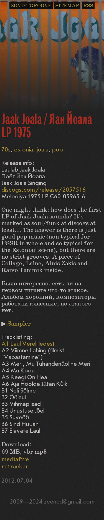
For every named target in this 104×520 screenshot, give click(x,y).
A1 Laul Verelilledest (28, 344)
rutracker (14, 467)
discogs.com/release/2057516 (43, 190)
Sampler (19, 324)
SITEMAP (67, 5)
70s (6, 150)
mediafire (15, 459)
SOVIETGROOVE (31, 5)
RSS (88, 5)
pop (57, 150)
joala (43, 150)
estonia (23, 150)
